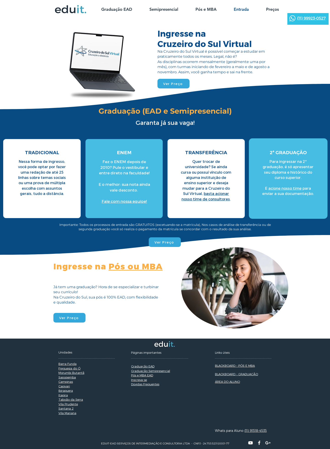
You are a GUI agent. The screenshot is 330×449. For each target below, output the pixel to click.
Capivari (64, 386)
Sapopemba (67, 377)
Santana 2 (66, 408)
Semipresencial (199, 111)
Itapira (63, 395)
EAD (153, 111)
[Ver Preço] (173, 83)
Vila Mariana (67, 413)
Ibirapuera (65, 390)
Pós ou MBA (136, 266)
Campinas (65, 381)
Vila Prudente (68, 404)
